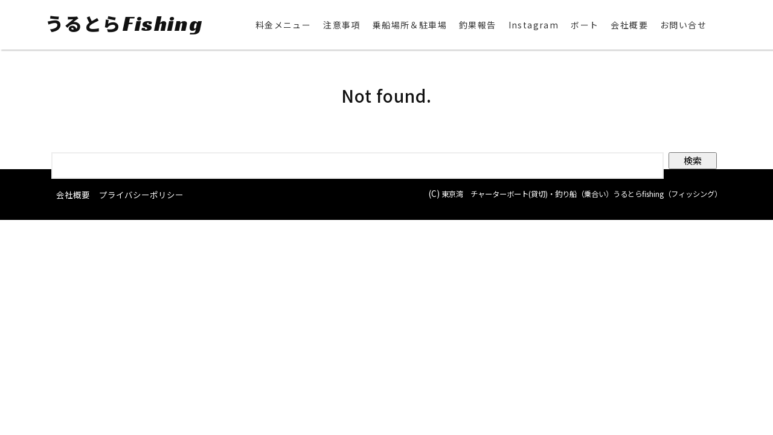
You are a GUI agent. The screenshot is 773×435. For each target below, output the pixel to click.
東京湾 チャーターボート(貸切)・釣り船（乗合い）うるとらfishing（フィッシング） (558, 194)
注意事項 (342, 25)
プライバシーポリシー (141, 195)
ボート (584, 25)
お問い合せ (683, 25)
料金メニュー (283, 25)
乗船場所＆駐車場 (410, 25)
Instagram (533, 25)
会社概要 (629, 25)
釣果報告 (477, 25)
